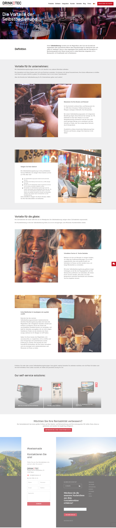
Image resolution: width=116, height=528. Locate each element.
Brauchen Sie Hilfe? (105, 3)
